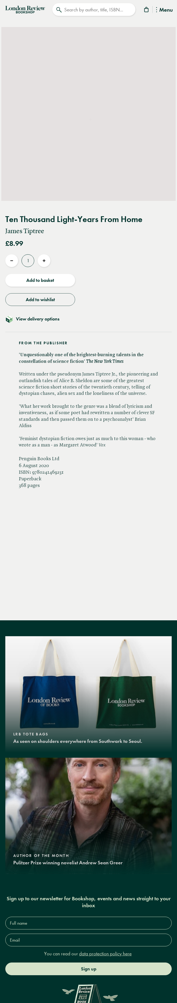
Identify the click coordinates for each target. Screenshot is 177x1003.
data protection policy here (105, 954)
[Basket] (147, 10)
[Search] (93, 9)
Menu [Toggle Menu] (164, 10)
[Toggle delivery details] (88, 319)
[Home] (25, 9)
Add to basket (40, 280)
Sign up (88, 969)
